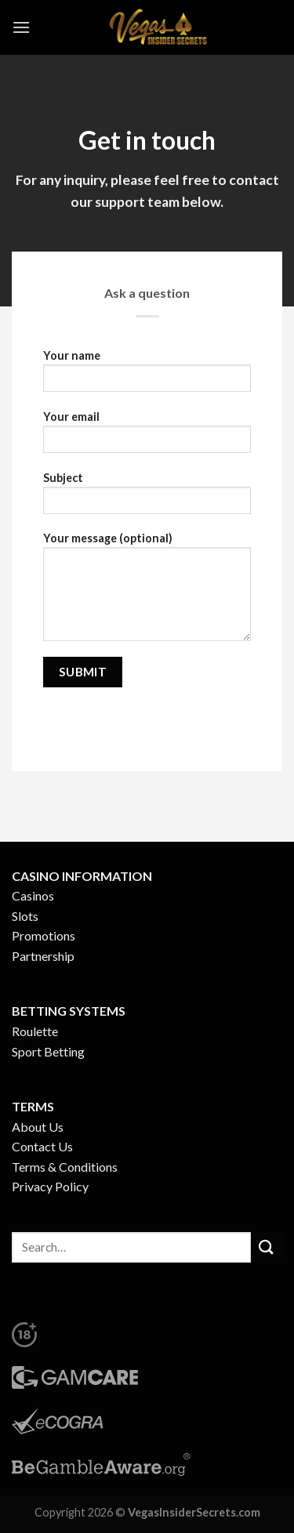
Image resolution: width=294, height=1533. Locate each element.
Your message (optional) (147, 591)
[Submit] (266, 1247)
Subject (147, 498)
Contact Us (42, 1146)
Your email (147, 437)
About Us (38, 1126)
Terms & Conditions (65, 1166)
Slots (25, 915)
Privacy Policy (50, 1186)
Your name (147, 376)
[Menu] (21, 27)
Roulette (35, 1031)
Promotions (43, 935)
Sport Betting (48, 1051)
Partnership (43, 955)
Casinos (33, 895)
